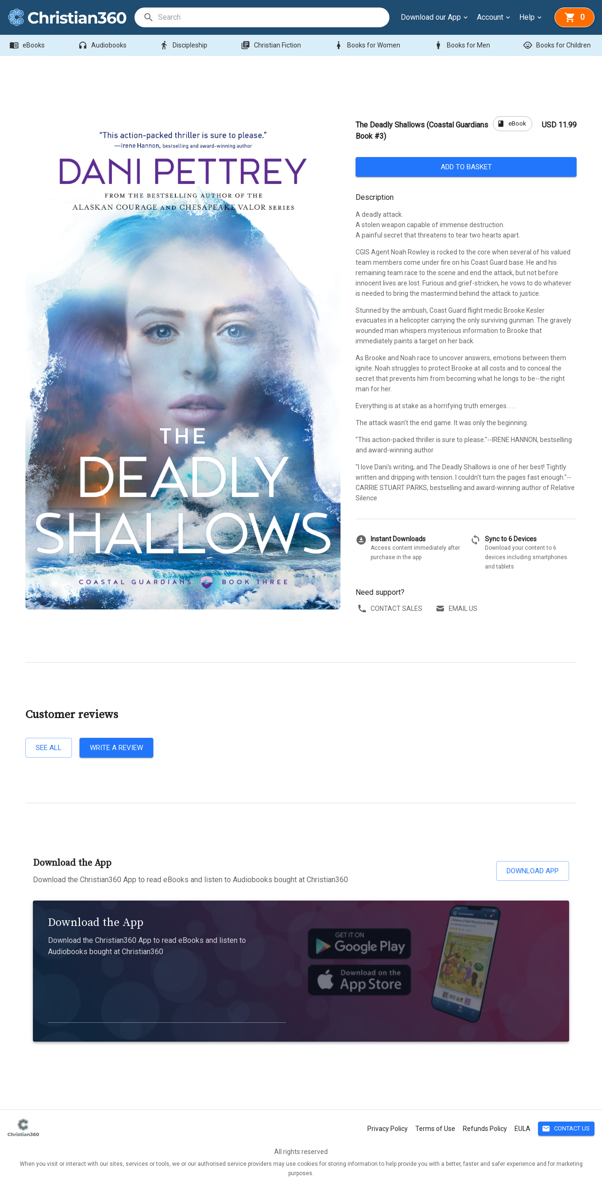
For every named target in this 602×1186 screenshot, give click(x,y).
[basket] (574, 17)
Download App (533, 871)
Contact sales (391, 608)
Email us (457, 608)
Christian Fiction (272, 45)
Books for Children (557, 45)
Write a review (116, 748)
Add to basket (466, 167)
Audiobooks (103, 45)
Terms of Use (435, 1128)
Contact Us (566, 1129)
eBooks (28, 45)
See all (48, 747)
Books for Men (463, 45)
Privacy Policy (387, 1128)
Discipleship (184, 45)
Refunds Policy (485, 1128)
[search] (273, 17)
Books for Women (368, 45)
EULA (523, 1128)
